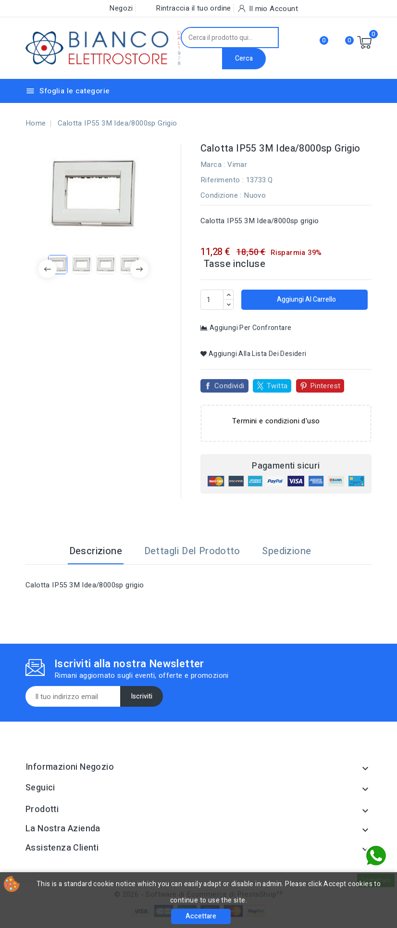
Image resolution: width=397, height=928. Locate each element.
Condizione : (221, 195)
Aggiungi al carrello (305, 299)
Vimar (237, 164)
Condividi (229, 386)
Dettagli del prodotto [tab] (192, 551)
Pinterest (325, 386)
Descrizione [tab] (95, 551)
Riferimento (220, 180)
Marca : (212, 164)
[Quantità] (211, 300)
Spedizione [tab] (286, 551)
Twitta (277, 386)
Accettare (201, 916)
